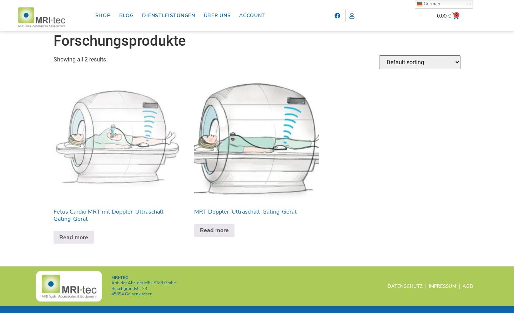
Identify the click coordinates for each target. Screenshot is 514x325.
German (428, 4)
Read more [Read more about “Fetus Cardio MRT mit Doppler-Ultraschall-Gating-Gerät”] (73, 249)
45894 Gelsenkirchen (131, 306)
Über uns (217, 15)
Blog (126, 15)
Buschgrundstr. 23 (129, 300)
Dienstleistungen (168, 15)
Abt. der (144, 295)
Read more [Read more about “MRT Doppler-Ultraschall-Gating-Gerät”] (214, 242)
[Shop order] (419, 74)
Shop (103, 15)
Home (61, 35)
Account (252, 15)
